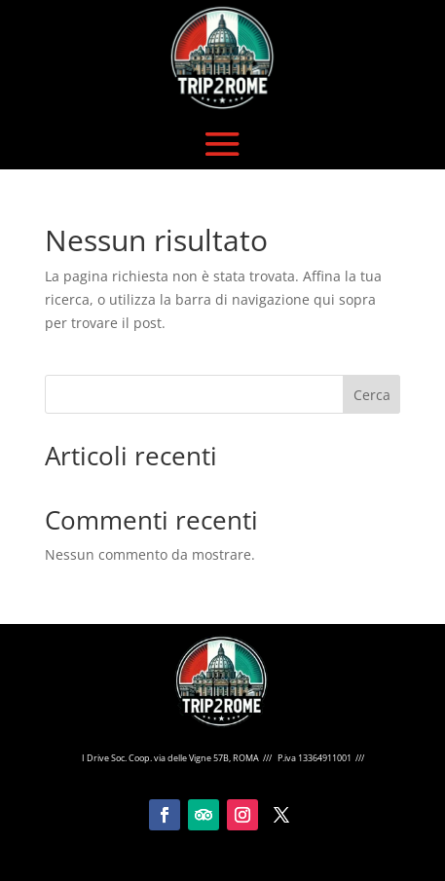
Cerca (371, 394)
